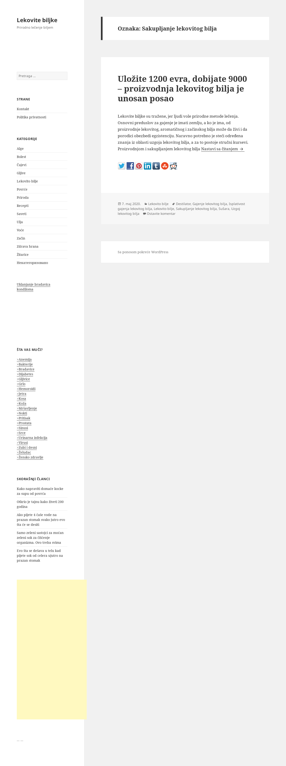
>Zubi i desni (27, 447)
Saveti (21, 214)
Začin (21, 238)
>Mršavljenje (27, 408)
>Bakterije (25, 364)
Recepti (22, 205)
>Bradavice (25, 369)
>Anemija (24, 359)
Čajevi (21, 165)
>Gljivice (23, 379)
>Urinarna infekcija (32, 437)
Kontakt (23, 109)
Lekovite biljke (37, 20)
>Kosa (21, 398)
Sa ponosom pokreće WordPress (143, 252)
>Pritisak (23, 418)
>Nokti (22, 413)
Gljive (21, 173)
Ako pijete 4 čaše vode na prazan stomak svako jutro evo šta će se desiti (41, 520)
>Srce (21, 433)
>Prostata (24, 423)
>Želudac (24, 452)
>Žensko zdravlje (30, 457)
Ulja (20, 222)
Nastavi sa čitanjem (223, 148)
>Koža (21, 403)
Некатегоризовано (32, 262)
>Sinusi (22, 428)
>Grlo (21, 384)
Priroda (23, 197)
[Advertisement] (52, 649)
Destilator (183, 204)
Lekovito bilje (27, 181)
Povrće (22, 189)
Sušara (224, 208)
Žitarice (23, 254)
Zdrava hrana (27, 246)
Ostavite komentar (161, 213)
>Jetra (21, 393)
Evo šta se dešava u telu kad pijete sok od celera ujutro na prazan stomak (40, 555)
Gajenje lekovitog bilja (210, 204)
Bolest (21, 156)
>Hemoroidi (26, 388)
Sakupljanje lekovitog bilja (196, 208)
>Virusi (22, 442)
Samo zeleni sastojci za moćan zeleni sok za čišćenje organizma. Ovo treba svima (40, 537)
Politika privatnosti (31, 117)
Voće (20, 230)
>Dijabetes (25, 374)
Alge (20, 148)
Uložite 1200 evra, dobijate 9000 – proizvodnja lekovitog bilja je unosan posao (182, 88)
